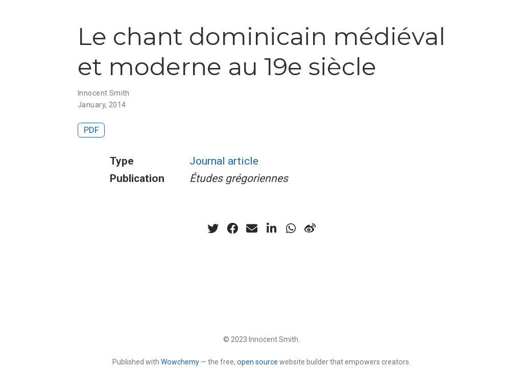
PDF (91, 130)
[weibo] (310, 228)
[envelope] (251, 228)
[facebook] (232, 228)
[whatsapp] (290, 228)
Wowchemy (180, 362)
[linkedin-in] (271, 228)
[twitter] (213, 228)
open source (257, 362)
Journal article (223, 161)
